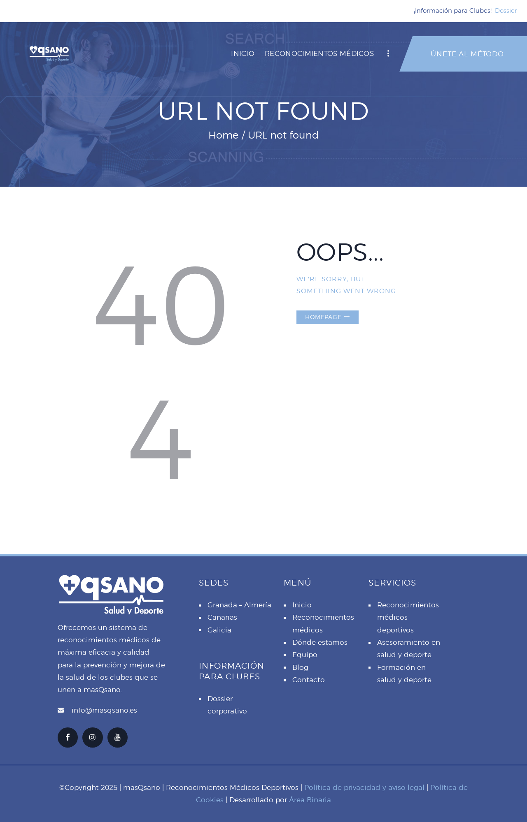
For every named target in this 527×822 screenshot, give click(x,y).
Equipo (304, 655)
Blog (300, 667)
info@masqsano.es (104, 710)
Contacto (308, 680)
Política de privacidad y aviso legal (364, 787)
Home (223, 135)
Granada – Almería (239, 605)
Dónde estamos (319, 642)
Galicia (219, 630)
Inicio (302, 605)
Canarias (222, 617)
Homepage (323, 316)
